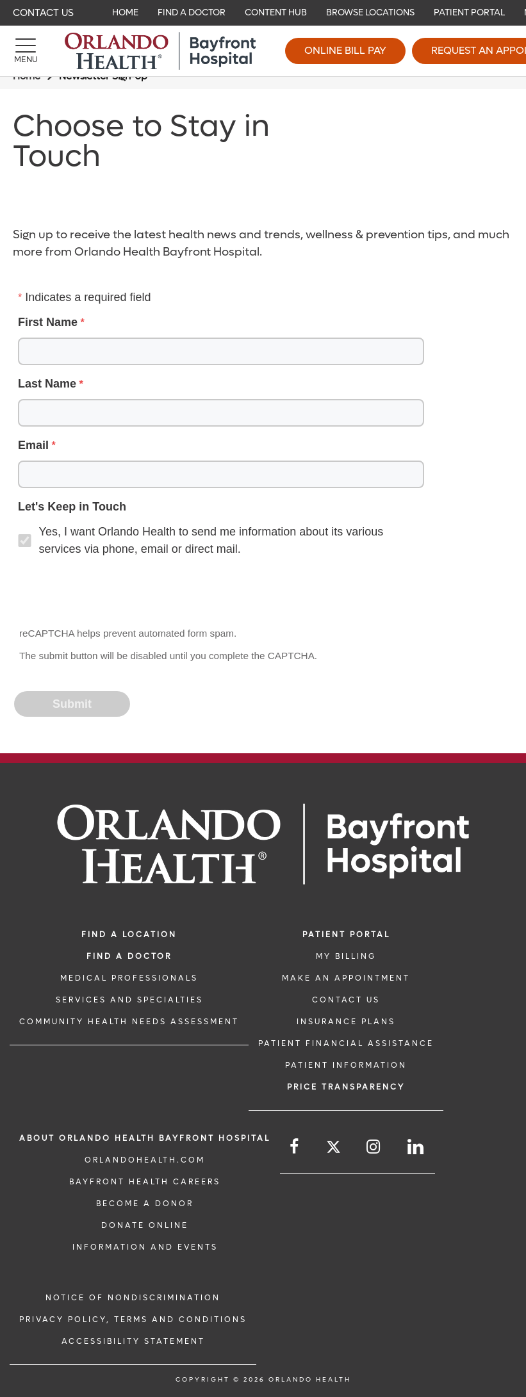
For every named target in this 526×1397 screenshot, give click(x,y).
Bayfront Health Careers (144, 1182)
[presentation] (112, 593)
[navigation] (263, 13)
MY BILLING (346, 956)
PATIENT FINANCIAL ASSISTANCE (346, 1043)
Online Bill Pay (345, 50)
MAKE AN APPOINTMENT (346, 978)
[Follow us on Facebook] (295, 1146)
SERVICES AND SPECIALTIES (129, 1000)
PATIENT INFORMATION (346, 1065)
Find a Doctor (129, 956)
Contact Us (43, 12)
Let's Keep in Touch (72, 506)
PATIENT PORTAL (346, 934)
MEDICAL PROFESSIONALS (129, 978)
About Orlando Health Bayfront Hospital (144, 1138)
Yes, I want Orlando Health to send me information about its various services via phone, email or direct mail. (211, 540)
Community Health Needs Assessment (129, 1022)
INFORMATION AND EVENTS (145, 1247)
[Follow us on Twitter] (333, 1148)
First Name (48, 322)
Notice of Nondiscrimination (132, 1298)
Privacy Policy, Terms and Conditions (133, 1319)
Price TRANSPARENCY (346, 1087)
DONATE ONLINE (144, 1225)
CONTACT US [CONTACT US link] (346, 1000)
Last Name (47, 383)
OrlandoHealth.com (145, 1160)
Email (33, 445)
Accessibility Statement (133, 1341)
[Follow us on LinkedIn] (416, 1147)
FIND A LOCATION (129, 934)
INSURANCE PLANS (346, 1022)
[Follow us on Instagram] (374, 1146)
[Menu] (25, 51)
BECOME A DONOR (144, 1203)
